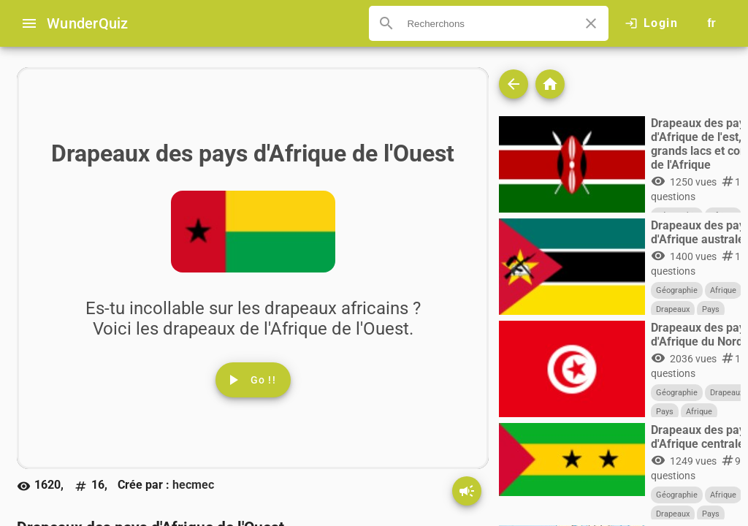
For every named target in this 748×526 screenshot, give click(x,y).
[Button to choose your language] (711, 23)
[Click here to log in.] (651, 23)
